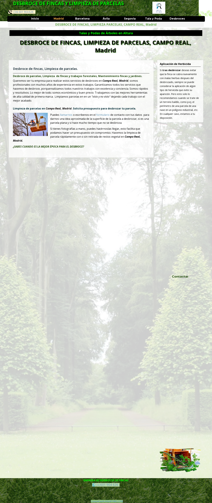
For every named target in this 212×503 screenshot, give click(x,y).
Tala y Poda (153, 18)
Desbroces (177, 18)
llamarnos (67, 114)
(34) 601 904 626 (20, 12)
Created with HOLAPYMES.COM (107, 501)
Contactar (180, 276)
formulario (102, 114)
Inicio (35, 18)
